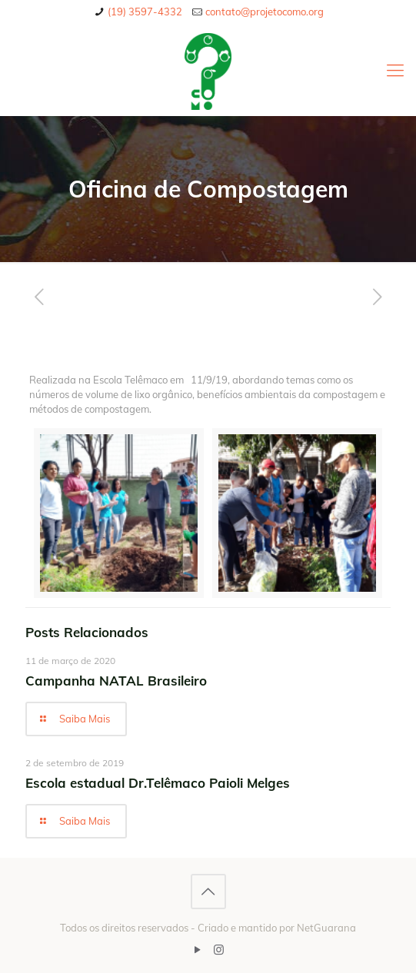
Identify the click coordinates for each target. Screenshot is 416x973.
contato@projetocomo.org (264, 11)
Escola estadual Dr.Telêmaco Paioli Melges (157, 783)
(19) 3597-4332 (145, 11)
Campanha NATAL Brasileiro (116, 680)
